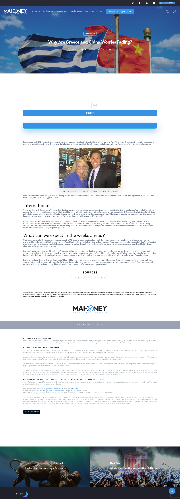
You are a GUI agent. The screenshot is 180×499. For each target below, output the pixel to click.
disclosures (147, 399)
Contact (100, 11)
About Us (36, 11)
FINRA (72, 389)
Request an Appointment (120, 11)
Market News (62, 11)
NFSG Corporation (55, 391)
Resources (89, 11)
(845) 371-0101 (166, 3)
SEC (64, 391)
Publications (48, 11)
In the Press (76, 11)
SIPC (76, 389)
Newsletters (90, 34)
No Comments (104, 49)
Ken (72, 49)
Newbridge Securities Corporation (52, 389)
